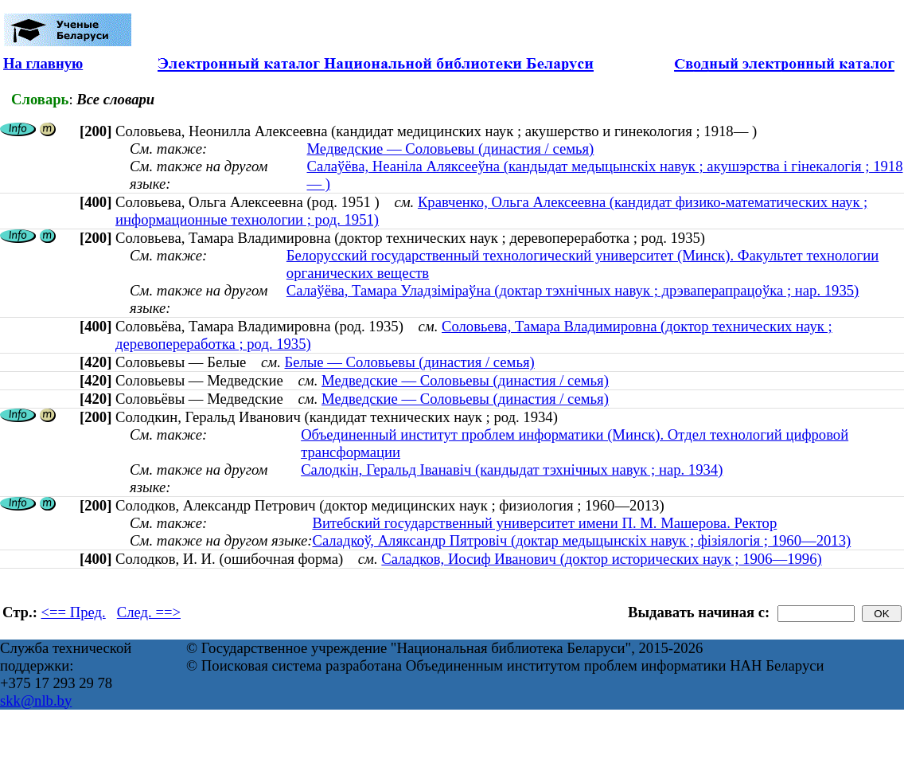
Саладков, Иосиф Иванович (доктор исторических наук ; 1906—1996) (601, 558)
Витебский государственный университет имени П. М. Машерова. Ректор (544, 522)
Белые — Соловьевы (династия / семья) (410, 362)
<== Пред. (73, 612)
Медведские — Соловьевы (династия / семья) (450, 148)
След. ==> (149, 612)
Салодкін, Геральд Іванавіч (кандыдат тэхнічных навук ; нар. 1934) (512, 469)
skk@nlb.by (36, 700)
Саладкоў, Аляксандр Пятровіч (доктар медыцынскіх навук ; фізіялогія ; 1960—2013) (581, 540)
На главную (43, 63)
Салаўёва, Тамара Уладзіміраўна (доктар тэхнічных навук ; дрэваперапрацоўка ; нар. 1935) (572, 290)
